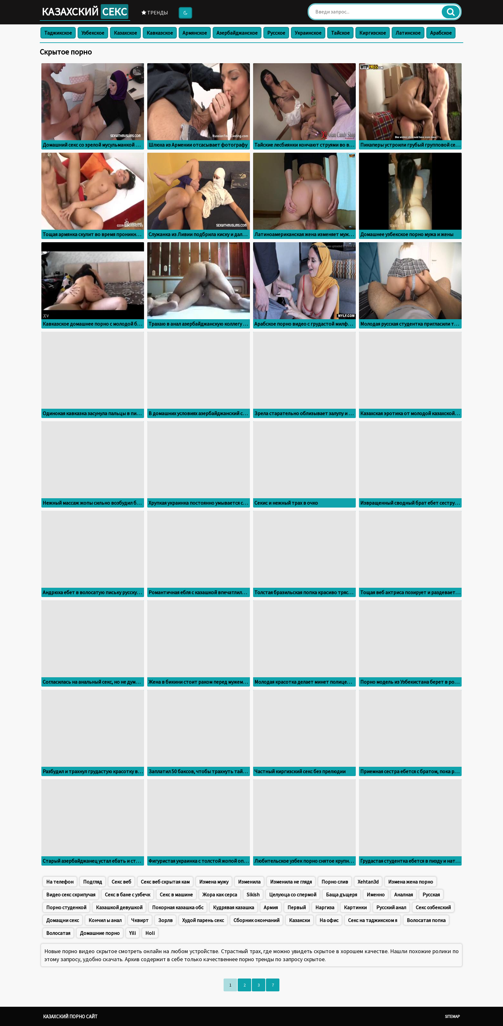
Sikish (253, 894)
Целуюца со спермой (292, 894)
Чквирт (140, 920)
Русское (276, 33)
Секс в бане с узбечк (127, 894)
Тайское (340, 33)
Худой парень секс (203, 920)
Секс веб (121, 881)
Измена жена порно (410, 881)
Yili (132, 933)
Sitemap (452, 1016)
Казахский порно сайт (70, 1016)
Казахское (125, 33)
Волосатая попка (426, 920)
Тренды (154, 12)
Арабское (441, 33)
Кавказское (160, 33)
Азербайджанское (237, 33)
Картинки (355, 907)
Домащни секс (62, 920)
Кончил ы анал (105, 920)
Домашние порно (100, 933)
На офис (329, 920)
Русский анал (391, 907)
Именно (376, 894)
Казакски (299, 920)
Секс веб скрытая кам (165, 881)
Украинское (308, 33)
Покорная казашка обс (177, 907)
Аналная (403, 894)
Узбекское (92, 33)
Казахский (85, 11)
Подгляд (92, 881)
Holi (150, 933)
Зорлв (165, 920)
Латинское (408, 33)
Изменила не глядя (291, 881)
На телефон (59, 881)
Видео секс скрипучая (70, 894)
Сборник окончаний (256, 920)
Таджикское (58, 33)
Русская (431, 894)
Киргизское (372, 33)
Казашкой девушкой (119, 907)
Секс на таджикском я (372, 920)
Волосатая (58, 933)
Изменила (249, 881)
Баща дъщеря (341, 894)
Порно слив (334, 881)
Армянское (195, 33)
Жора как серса (219, 894)
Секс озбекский (433, 907)
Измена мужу (213, 881)
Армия (271, 907)
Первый (296, 907)
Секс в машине (176, 894)
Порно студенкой (66, 907)
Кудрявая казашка (233, 907)
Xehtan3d (368, 881)
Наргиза (324, 907)
